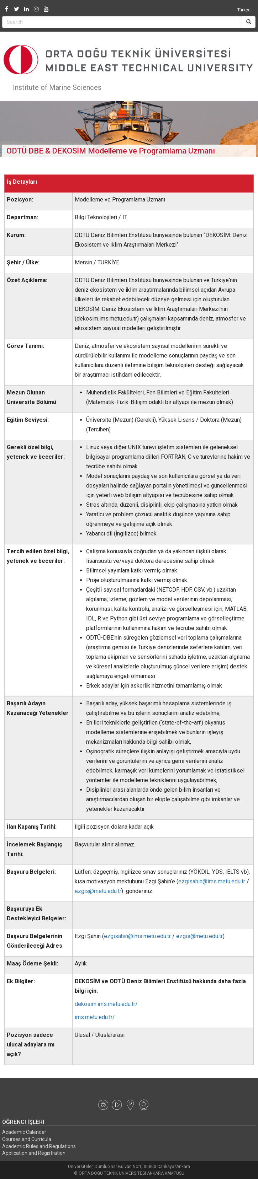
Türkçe (244, 9)
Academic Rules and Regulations (39, 1146)
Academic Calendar (24, 1132)
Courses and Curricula (26, 1139)
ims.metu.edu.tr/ (95, 1017)
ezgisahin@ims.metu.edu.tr (211, 881)
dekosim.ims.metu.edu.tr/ (106, 1004)
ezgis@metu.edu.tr (98, 891)
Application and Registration (33, 1153)
